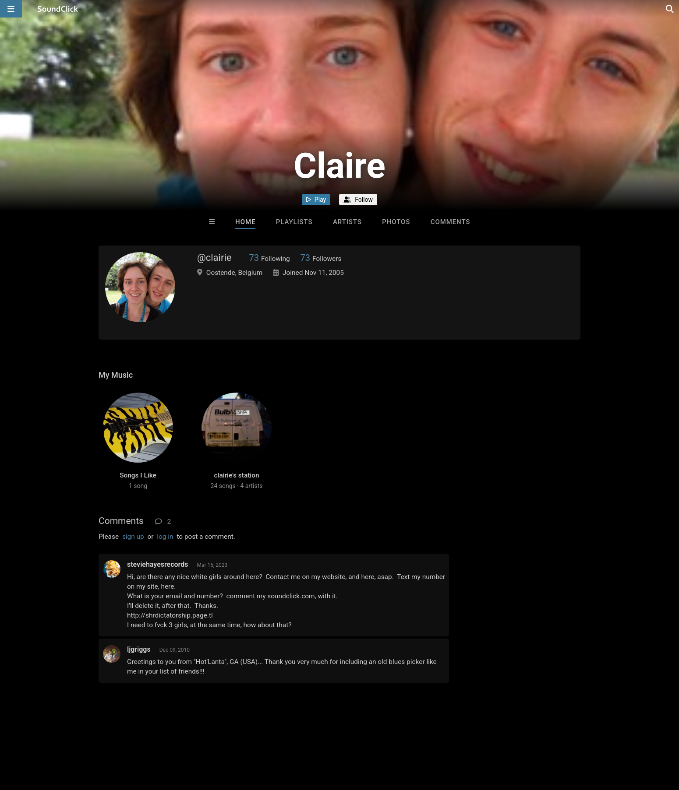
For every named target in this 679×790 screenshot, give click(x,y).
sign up (133, 537)
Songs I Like (138, 475)
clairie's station (236, 475)
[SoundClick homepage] (57, 9)
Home (245, 222)
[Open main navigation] (11, 9)
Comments (450, 222)
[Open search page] (670, 9)
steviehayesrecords (157, 564)
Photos (396, 222)
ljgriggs (139, 649)
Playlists (294, 222)
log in (165, 537)
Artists (347, 222)
